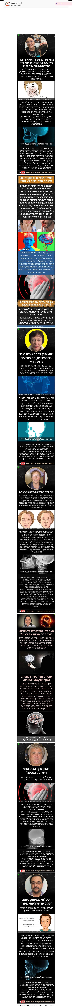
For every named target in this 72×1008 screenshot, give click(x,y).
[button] (33, 3)
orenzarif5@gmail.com (35, 1005)
